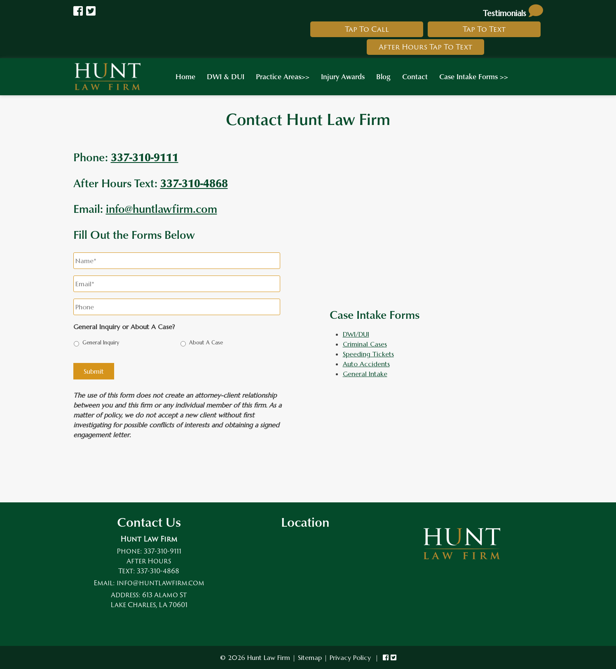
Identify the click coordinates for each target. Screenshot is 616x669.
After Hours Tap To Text (425, 46)
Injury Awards (343, 76)
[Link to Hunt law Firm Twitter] (91, 11)
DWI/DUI (356, 334)
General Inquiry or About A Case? (124, 327)
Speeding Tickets (368, 354)
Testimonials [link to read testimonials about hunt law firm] (513, 13)
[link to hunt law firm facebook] (386, 657)
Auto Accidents (366, 364)
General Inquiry (100, 342)
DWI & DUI (225, 76)
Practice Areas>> (282, 76)
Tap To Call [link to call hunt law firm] (367, 29)
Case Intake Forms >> (473, 76)
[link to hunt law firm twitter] (393, 657)
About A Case (206, 342)
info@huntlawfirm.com (161, 208)
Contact (415, 76)
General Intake (365, 374)
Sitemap (310, 657)
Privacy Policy (350, 657)
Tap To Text (484, 29)
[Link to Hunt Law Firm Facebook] (78, 11)
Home (185, 76)
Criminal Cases (365, 344)
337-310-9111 (162, 551)
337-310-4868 (194, 182)
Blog (383, 76)
